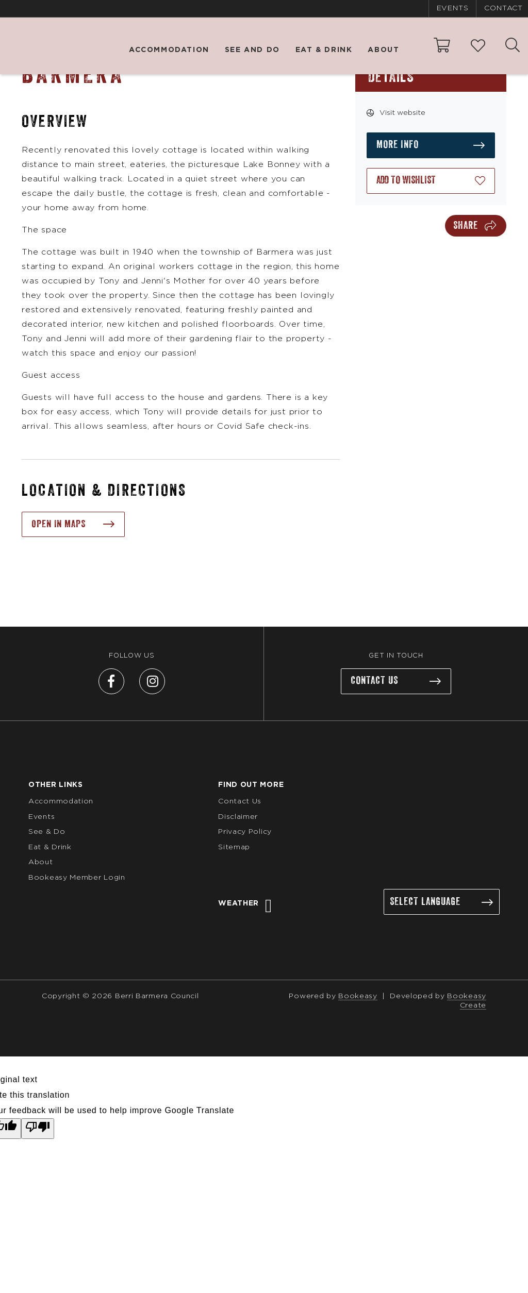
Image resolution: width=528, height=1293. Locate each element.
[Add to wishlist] (431, 181)
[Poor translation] (37, 1129)
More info (397, 145)
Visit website (402, 112)
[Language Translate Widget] (442, 902)
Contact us (374, 681)
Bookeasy (357, 996)
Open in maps (58, 524)
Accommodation (169, 50)
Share (465, 226)
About (383, 50)
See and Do (252, 50)
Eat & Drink (324, 50)
